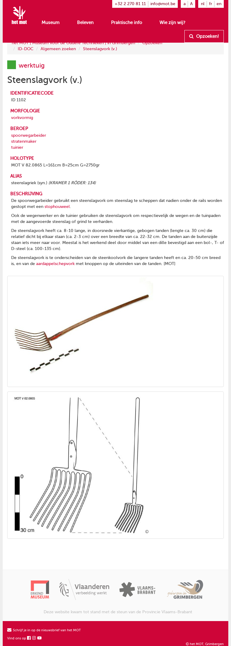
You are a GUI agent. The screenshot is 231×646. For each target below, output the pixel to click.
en (219, 4)
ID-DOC (25, 49)
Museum (51, 22)
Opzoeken (152, 43)
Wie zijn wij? (172, 22)
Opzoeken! (204, 36)
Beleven (85, 22)
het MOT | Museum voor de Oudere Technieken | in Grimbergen (73, 43)
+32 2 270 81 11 (130, 4)
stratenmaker (23, 141)
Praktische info (126, 22)
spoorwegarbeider (28, 135)
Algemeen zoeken (58, 49)
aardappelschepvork (55, 263)
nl (203, 4)
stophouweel (57, 206)
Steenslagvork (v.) (100, 49)
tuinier (17, 147)
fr (210, 4)
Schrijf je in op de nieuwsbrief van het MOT (44, 630)
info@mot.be (162, 4)
